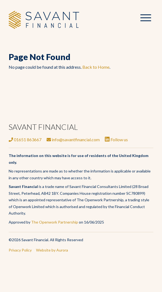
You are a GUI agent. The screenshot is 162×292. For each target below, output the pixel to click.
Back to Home (95, 67)
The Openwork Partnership (54, 222)
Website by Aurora (52, 250)
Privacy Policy (20, 250)
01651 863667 (25, 139)
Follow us (116, 139)
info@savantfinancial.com (73, 139)
